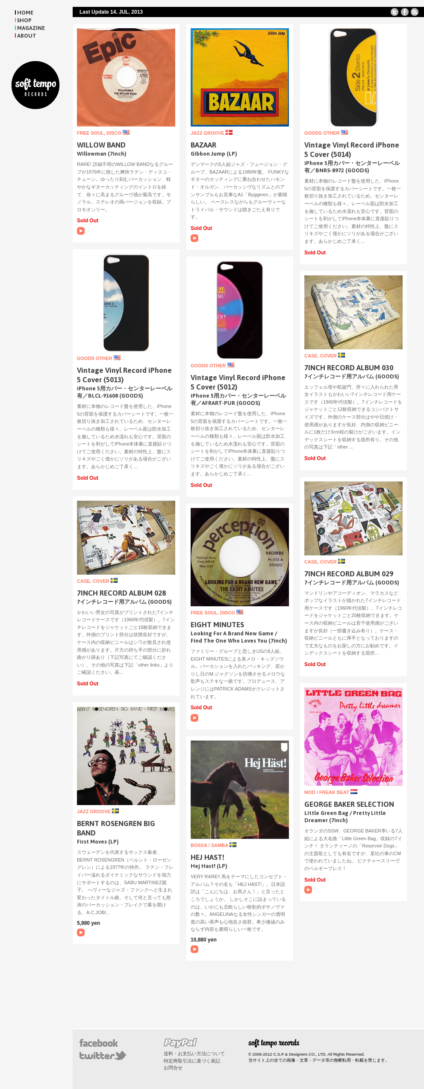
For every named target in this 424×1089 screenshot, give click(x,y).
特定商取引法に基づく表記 (192, 1060)
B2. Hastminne (194, 949)
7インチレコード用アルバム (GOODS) (351, 376)
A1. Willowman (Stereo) (81, 231)
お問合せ (173, 1067)
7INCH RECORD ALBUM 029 (348, 574)
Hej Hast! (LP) (209, 866)
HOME (25, 12)
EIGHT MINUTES (217, 624)
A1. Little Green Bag (308, 890)
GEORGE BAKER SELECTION (349, 804)
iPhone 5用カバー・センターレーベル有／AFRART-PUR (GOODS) (238, 399)
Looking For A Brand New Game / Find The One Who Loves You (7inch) (239, 637)
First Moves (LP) (98, 841)
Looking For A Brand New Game (194, 718)
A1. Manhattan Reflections (81, 932)
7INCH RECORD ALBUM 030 (348, 367)
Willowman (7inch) (102, 154)
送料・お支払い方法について (194, 1053)
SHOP (24, 20)
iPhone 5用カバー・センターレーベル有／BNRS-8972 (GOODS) (352, 167)
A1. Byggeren (194, 238)
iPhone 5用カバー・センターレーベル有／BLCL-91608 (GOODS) (124, 392)
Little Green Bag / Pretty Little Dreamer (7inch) (345, 816)
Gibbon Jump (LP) (214, 154)
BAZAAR (203, 145)
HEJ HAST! (207, 857)
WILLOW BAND (101, 145)
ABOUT (26, 35)
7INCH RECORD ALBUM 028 (121, 593)
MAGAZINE (31, 28)
